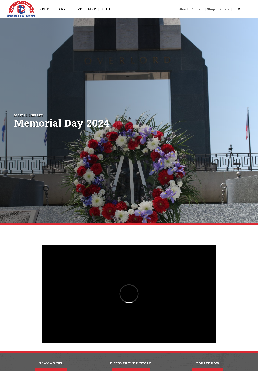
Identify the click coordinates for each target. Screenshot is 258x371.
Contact (197, 9)
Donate (224, 9)
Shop (211, 9)
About (183, 9)
